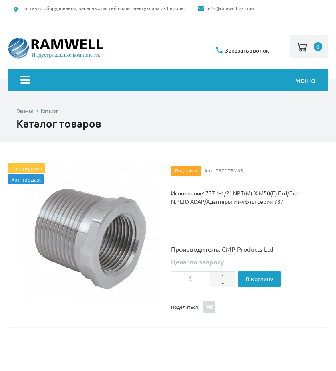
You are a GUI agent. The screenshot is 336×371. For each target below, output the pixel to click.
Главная (24, 111)
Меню (168, 81)
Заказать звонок (247, 51)
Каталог (49, 111)
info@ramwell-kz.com (230, 8)
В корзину (259, 279)
